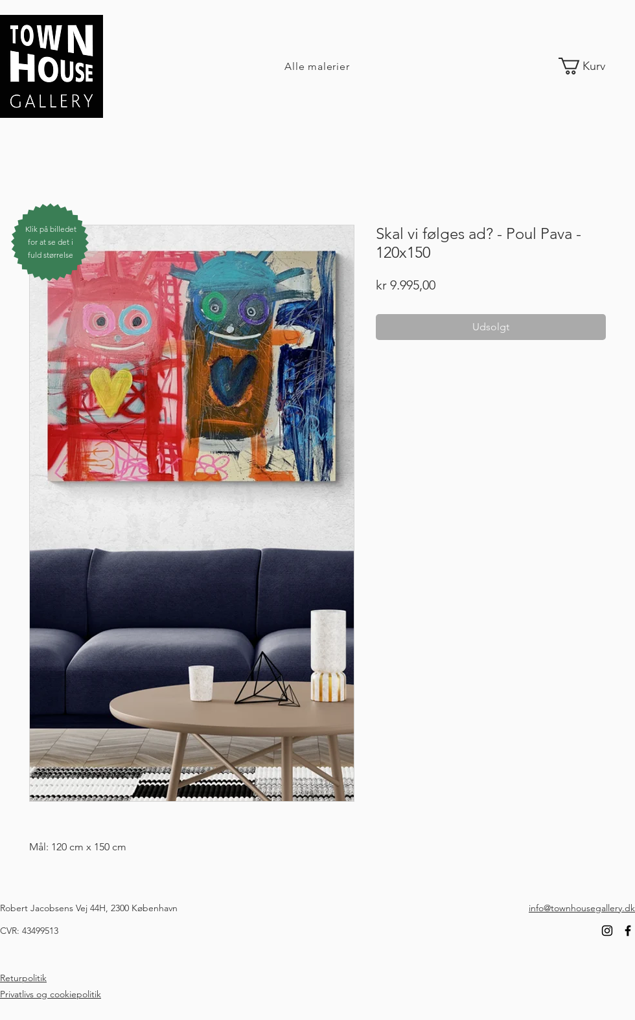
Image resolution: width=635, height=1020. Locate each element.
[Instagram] (607, 931)
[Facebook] (628, 931)
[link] (592, 66)
